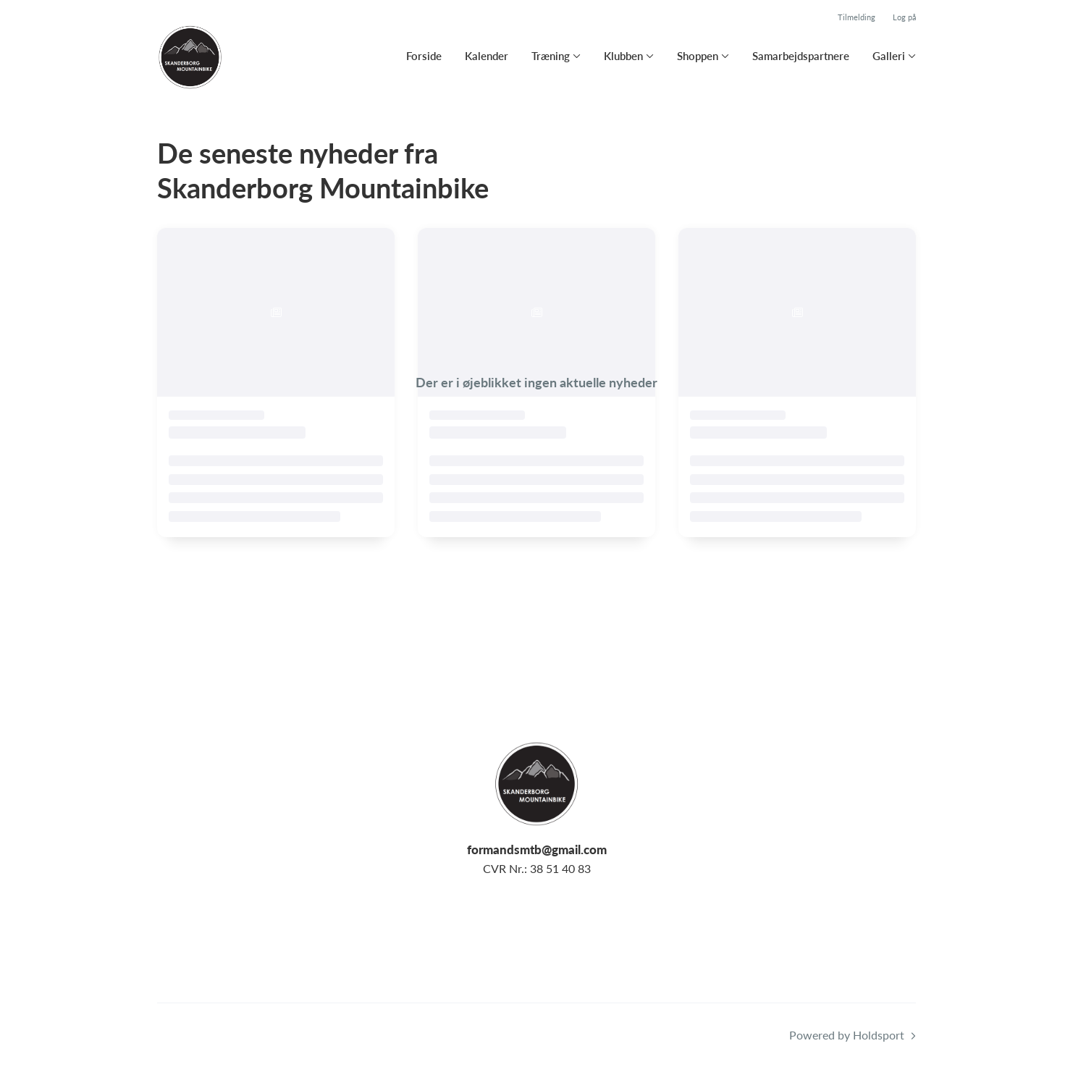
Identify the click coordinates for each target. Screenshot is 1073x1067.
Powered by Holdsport (846, 1035)
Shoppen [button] (697, 55)
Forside (424, 55)
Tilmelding (856, 17)
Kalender (486, 55)
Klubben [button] (623, 55)
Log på (904, 17)
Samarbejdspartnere (800, 55)
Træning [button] (550, 55)
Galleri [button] (888, 55)
